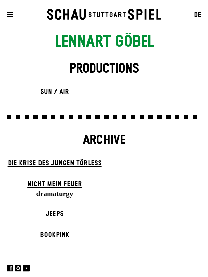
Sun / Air (54, 92)
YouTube (26, 268)
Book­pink (54, 235)
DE (197, 15)
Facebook (10, 268)
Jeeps (55, 214)
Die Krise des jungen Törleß (55, 163)
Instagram (18, 268)
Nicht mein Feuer (54, 184)
